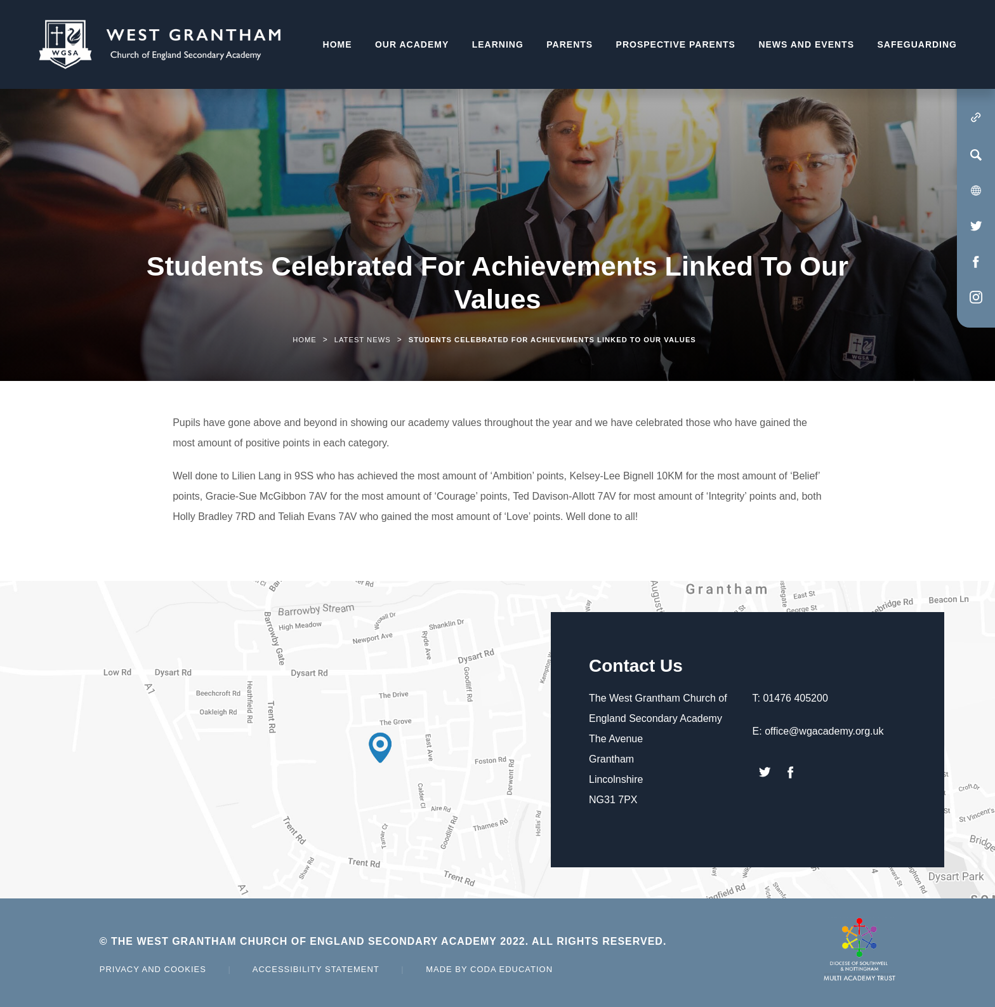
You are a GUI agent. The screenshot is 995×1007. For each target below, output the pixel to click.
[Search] (976, 155)
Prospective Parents (675, 44)
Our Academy (412, 44)
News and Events (806, 44)
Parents (569, 44)
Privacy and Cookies (153, 969)
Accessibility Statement (316, 969)
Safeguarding (917, 44)
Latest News (362, 339)
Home (337, 44)
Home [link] (305, 339)
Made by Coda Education (489, 969)
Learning (498, 44)
